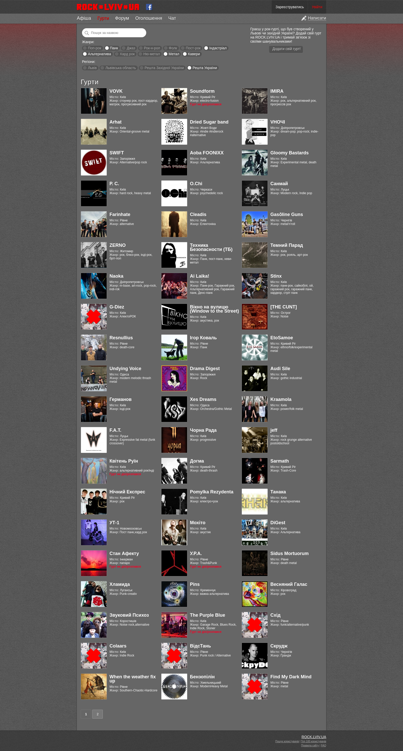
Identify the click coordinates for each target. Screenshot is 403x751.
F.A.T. (115, 430)
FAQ (323, 745)
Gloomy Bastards (289, 152)
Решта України (205, 68)
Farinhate (119, 214)
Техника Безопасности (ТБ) (211, 247)
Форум (122, 18)
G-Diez (116, 306)
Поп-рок (94, 48)
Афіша (84, 18)
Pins (195, 584)
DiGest (277, 522)
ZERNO (117, 245)
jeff (273, 430)
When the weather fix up (132, 678)
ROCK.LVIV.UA (313, 737)
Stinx (276, 276)
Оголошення (148, 18)
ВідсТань (200, 646)
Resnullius (121, 337)
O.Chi (196, 183)
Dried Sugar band (209, 122)
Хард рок (127, 54)
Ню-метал (151, 54)
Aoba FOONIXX (207, 152)
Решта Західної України (164, 68)
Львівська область (120, 68)
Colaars (117, 646)
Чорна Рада (203, 430)
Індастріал (218, 48)
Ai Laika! (199, 276)
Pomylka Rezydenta (211, 491)
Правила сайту (310, 745)
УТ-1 (114, 522)
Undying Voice (125, 368)
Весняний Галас (288, 584)
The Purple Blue (207, 615)
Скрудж (279, 646)
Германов (120, 399)
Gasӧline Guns (286, 214)
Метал (174, 54)
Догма (197, 461)
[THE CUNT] (283, 306)
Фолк (173, 48)
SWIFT (116, 152)
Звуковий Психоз (129, 615)
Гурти (103, 18)
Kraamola (280, 399)
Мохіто (197, 522)
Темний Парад (286, 245)
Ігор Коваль (203, 337)
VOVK (116, 91)
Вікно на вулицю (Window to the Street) (214, 309)
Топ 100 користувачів (313, 741)
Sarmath (279, 461)
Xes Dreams (203, 399)
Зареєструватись (290, 7)
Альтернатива (99, 54)
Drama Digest (205, 368)
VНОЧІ (277, 122)
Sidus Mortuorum (289, 553)
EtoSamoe (281, 337)
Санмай (279, 183)
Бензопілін (202, 676)
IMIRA (276, 91)
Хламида (119, 584)
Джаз (131, 48)
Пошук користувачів (287, 741)
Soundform (202, 91)
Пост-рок (193, 48)
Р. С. (114, 183)
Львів (92, 68)
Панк (114, 48)
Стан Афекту (124, 553)
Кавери (194, 54)
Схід (275, 615)
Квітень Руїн (123, 461)
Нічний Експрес (127, 491)
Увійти (317, 7)
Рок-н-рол (152, 48)
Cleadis (198, 214)
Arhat (115, 122)
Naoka (116, 276)
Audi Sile (280, 368)
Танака (278, 491)
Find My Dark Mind (291, 676)
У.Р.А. (196, 553)
